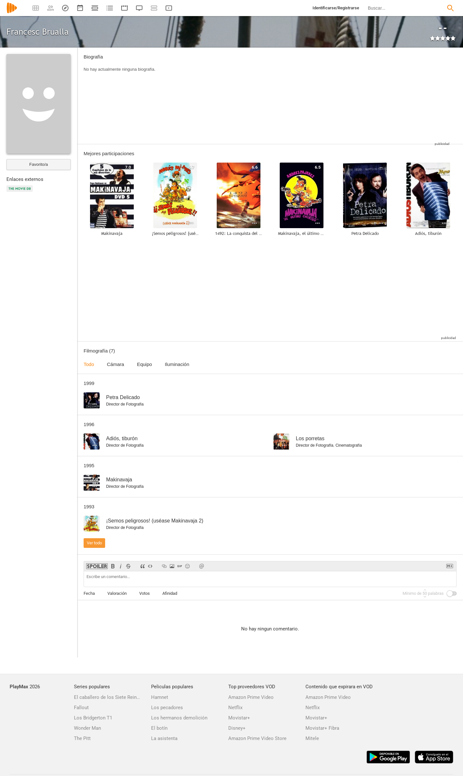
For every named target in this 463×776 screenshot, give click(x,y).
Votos (144, 593)
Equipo (144, 364)
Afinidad (169, 593)
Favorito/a (38, 164)
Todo (89, 364)
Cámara (115, 364)
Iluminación (177, 364)
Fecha (89, 593)
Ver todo (94, 542)
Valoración (117, 593)
